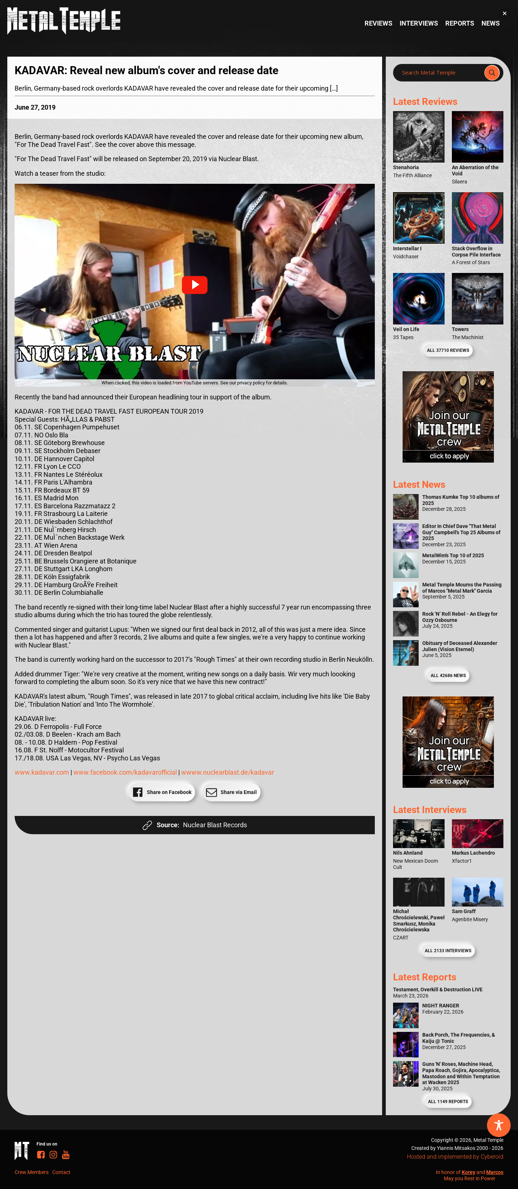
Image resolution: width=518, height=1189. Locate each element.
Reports (459, 23)
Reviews (378, 23)
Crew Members (32, 1172)
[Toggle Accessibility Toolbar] (498, 1125)
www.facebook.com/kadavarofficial (125, 772)
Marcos (494, 1172)
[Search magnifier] (492, 72)
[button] (194, 285)
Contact (61, 1172)
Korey (468, 1172)
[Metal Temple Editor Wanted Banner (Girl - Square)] (448, 460)
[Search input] (441, 73)
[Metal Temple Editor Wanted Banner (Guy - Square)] (448, 785)
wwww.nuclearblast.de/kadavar (227, 772)
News (490, 23)
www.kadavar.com (43, 772)
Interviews (419, 23)
